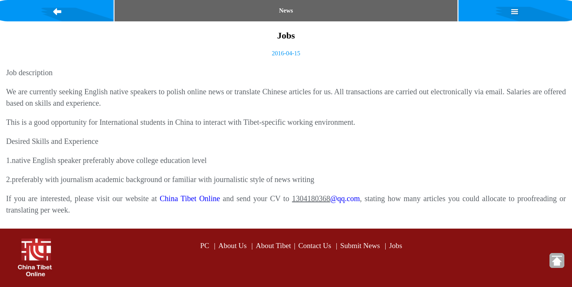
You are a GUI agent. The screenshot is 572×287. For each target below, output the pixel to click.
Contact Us (314, 246)
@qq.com (345, 198)
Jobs (395, 246)
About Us (232, 246)
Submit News (360, 246)
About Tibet (273, 246)
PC (204, 246)
